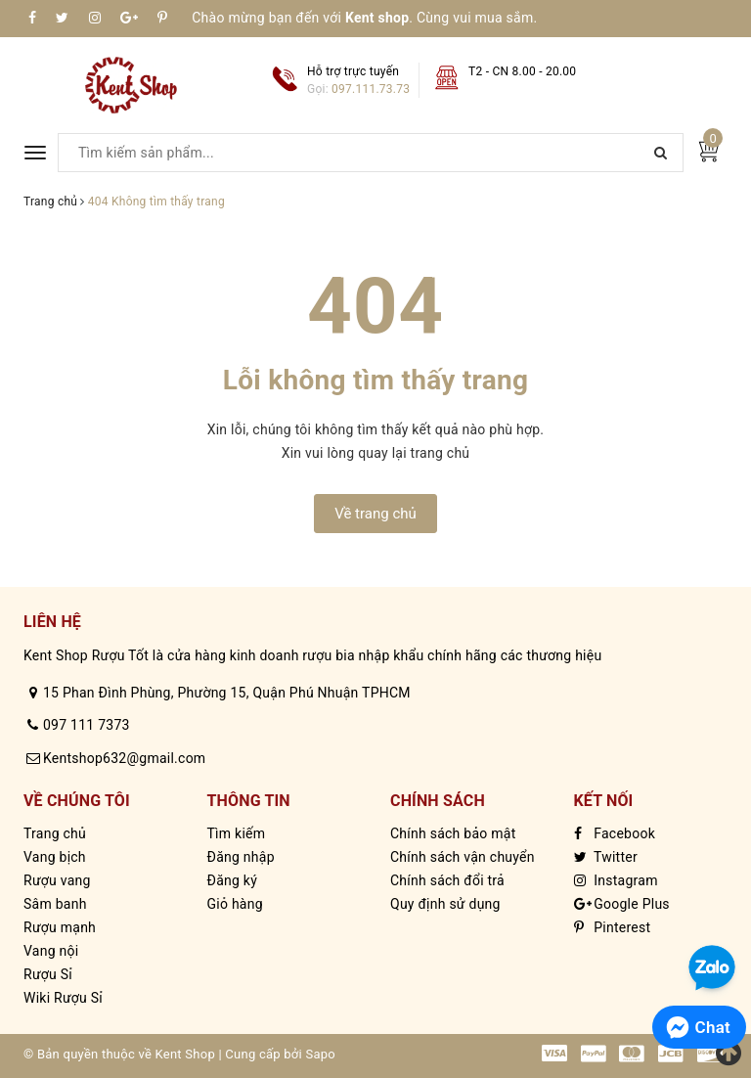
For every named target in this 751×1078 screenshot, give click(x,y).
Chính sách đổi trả (447, 880)
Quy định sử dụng (445, 904)
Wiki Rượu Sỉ (63, 998)
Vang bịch (54, 857)
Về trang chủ (375, 513)
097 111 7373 (86, 725)
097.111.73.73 (370, 89)
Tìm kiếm (236, 833)
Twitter (606, 857)
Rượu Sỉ (47, 974)
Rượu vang (57, 880)
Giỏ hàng (235, 904)
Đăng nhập (241, 857)
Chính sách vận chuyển (462, 857)
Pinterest (612, 927)
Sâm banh (55, 904)
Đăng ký (232, 880)
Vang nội (50, 951)
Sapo (320, 1054)
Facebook (615, 833)
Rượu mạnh (59, 927)
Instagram (616, 880)
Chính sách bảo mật (452, 833)
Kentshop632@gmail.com (124, 758)
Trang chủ (54, 833)
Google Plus (622, 904)
